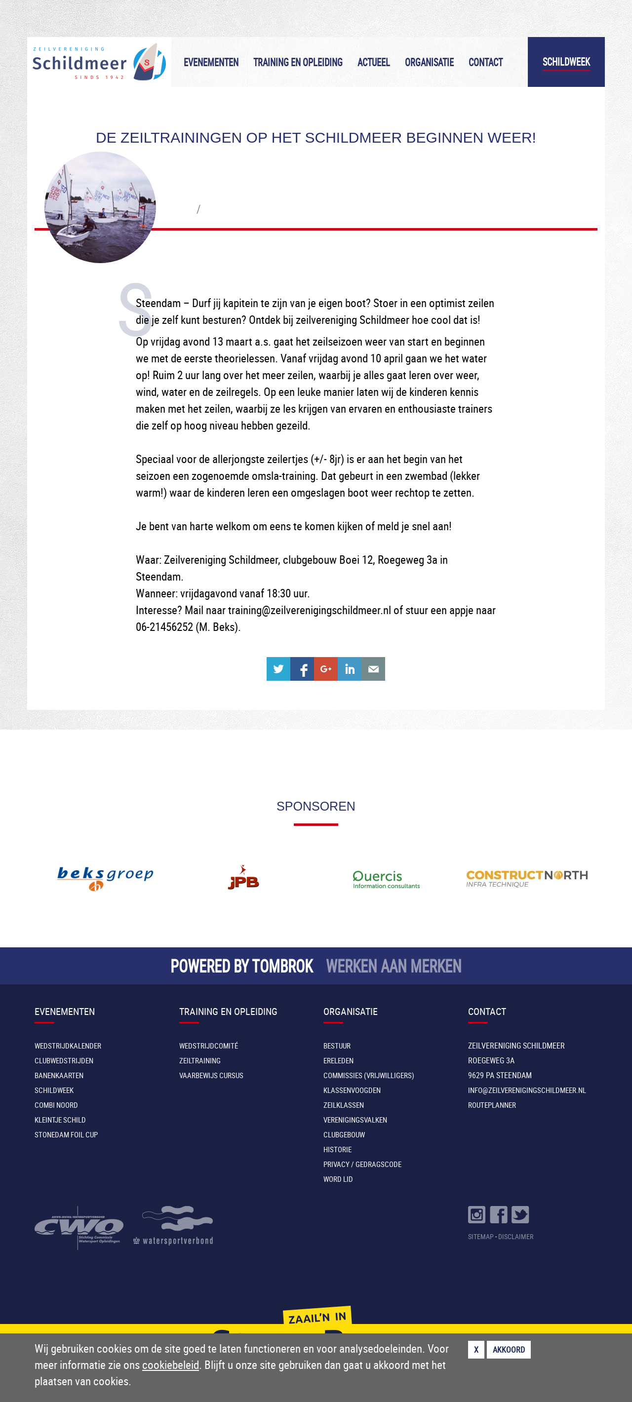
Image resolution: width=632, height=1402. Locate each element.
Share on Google (326, 669)
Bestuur (337, 1046)
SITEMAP (481, 1236)
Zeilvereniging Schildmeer (99, 61)
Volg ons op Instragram (477, 1215)
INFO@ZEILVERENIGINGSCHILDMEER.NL (527, 1090)
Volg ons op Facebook (499, 1215)
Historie (337, 1149)
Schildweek (566, 62)
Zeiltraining (200, 1060)
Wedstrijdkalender (68, 1046)
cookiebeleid (170, 1364)
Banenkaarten (59, 1075)
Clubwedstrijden (64, 1060)
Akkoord (509, 1349)
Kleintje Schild (60, 1120)
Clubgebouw (344, 1134)
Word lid (338, 1179)
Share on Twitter (278, 669)
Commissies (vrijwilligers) (368, 1075)
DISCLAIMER (515, 1236)
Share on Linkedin (349, 669)
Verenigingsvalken (355, 1120)
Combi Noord (56, 1105)
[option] (104, 879)
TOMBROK (282, 966)
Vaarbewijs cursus (211, 1075)
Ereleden (338, 1060)
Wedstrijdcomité (208, 1046)
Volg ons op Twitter (520, 1215)
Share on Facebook (302, 669)
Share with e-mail (373, 669)
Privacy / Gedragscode (362, 1164)
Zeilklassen (343, 1105)
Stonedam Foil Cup (66, 1134)
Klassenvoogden (352, 1090)
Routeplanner (492, 1105)
